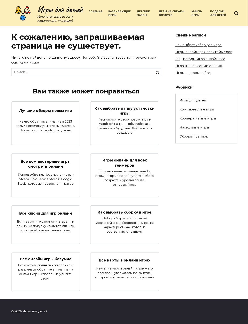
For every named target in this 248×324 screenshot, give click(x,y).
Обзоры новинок (193, 136)
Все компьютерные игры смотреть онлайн (46, 163)
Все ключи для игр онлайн (45, 213)
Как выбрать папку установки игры (124, 110)
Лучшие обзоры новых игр (45, 110)
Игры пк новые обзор (194, 73)
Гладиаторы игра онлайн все (200, 59)
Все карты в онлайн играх (125, 260)
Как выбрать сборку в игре (125, 212)
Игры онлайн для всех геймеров (124, 162)
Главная (95, 11)
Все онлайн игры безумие (45, 259)
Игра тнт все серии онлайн (198, 66)
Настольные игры (194, 127)
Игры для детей (60, 9)
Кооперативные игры (197, 118)
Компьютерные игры (197, 109)
